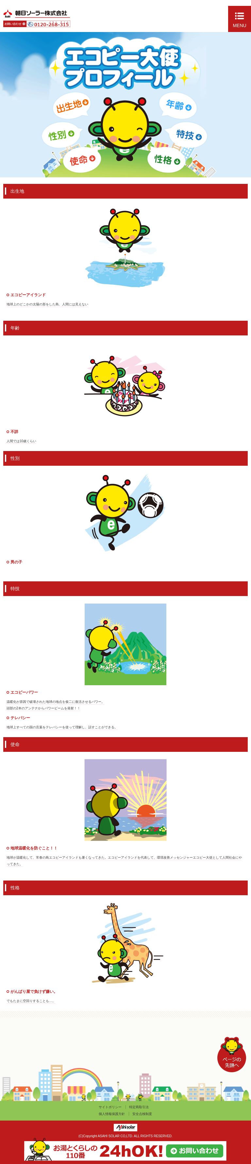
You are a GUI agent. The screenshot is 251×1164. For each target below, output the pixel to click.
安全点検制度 (142, 1114)
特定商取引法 (139, 1107)
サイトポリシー (110, 1107)
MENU (239, 25)
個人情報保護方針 (112, 1114)
